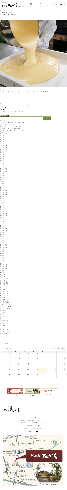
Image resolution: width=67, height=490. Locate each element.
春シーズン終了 (4, 299)
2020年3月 (3, 261)
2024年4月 (3, 185)
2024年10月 (3, 174)
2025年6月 (3, 158)
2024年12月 (3, 170)
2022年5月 (3, 223)
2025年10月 (3, 151)
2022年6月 (3, 221)
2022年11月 (3, 217)
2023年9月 (3, 198)
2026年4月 (3, 139)
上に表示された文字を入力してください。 (13, 113)
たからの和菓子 (4, 303)
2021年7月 (3, 234)
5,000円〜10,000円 (6, 308)
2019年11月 (3, 269)
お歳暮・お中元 (4, 318)
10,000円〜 (3, 307)
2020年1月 (3, 265)
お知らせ (2, 278)
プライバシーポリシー (33, 429)
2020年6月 (3, 255)
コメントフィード (5, 333)
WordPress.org (4, 335)
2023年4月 (3, 208)
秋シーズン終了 (4, 295)
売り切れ (2, 282)
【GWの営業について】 (7, 126)
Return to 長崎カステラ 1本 (11, 14)
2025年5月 (3, 160)
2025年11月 (3, 149)
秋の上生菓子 (4, 288)
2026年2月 (3, 143)
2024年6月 (3, 181)
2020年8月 (3, 253)
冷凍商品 (2, 291)
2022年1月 (3, 229)
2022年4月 (3, 225)
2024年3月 (3, 187)
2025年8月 (3, 155)
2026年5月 (3, 137)
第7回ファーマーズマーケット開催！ (11, 128)
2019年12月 (3, 267)
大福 (1, 324)
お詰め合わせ (4, 322)
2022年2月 (3, 227)
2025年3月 (3, 164)
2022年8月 (3, 219)
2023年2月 (3, 212)
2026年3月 (3, 141)
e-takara (2, 12)
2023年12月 (3, 193)
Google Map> (44, 422)
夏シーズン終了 (4, 297)
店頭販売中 (3, 301)
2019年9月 (3, 272)
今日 (63, 350)
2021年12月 (3, 231)
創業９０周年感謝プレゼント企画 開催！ (13, 132)
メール (3, 107)
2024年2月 (3, 189)
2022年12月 (3, 215)
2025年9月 (3, 153)
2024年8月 (3, 177)
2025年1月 (3, 168)
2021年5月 (3, 236)
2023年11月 (3, 194)
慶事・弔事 (3, 320)
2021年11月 (3, 232)
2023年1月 (3, 213)
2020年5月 (3, 257)
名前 (2, 105)
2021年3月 (3, 240)
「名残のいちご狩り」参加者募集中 (11, 130)
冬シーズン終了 (4, 293)
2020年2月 (3, 263)
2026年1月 (3, 145)
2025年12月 (3, 147)
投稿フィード (4, 331)
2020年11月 (3, 248)
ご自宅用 (2, 314)
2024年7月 (3, 179)
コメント (2, 103)
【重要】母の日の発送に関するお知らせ (12, 124)
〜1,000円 (3, 312)
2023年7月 (3, 202)
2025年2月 (3, 166)
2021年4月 (3, 238)
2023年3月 (3, 210)
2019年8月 (3, 274)
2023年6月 (3, 204)
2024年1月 (3, 191)
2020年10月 (3, 250)
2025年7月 (3, 156)
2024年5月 (3, 183)
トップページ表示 (5, 326)
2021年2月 (3, 242)
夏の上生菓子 (4, 284)
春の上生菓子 (4, 286)
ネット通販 (3, 289)
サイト (2, 109)
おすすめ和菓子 (4, 305)
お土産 (2, 316)
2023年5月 (3, 206)
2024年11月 (3, 172)
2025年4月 (3, 162)
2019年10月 (3, 270)
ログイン (2, 329)
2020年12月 (3, 246)
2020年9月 (3, 251)
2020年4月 (3, 259)
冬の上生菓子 (4, 280)
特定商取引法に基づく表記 (33, 427)
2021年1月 (3, 244)
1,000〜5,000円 (5, 310)
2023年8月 (3, 200)
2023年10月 (3, 196)
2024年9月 (3, 175)
